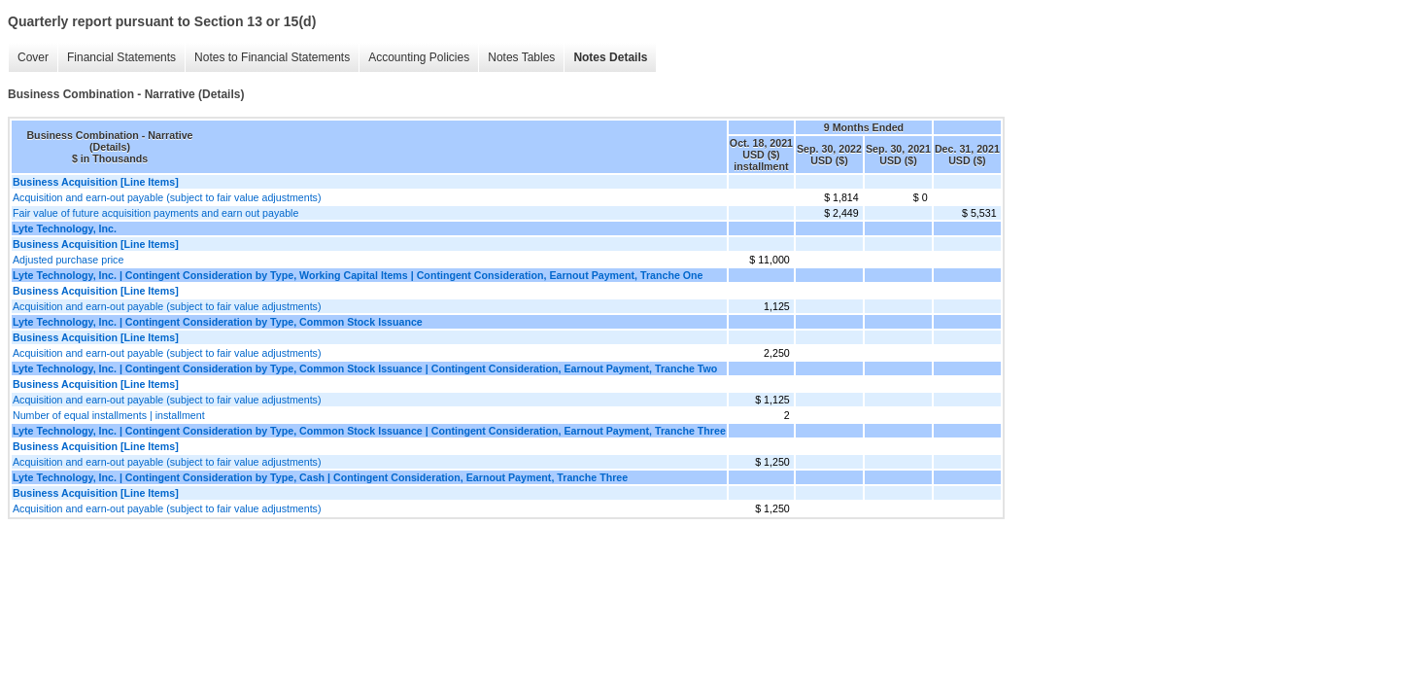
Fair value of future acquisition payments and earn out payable (155, 213)
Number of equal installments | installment (109, 415)
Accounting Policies (418, 57)
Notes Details (610, 57)
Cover (33, 57)
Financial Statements (121, 57)
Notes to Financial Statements (272, 57)
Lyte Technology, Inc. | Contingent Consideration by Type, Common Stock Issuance (218, 322)
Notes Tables (521, 57)
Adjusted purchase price (68, 259)
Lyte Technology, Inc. (65, 228)
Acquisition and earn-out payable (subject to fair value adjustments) (167, 197)
